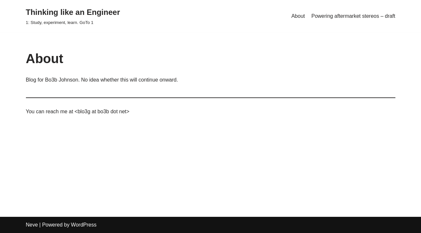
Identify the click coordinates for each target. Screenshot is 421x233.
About (298, 16)
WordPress (84, 224)
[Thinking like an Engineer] (73, 16)
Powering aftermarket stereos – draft (353, 16)
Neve (32, 224)
